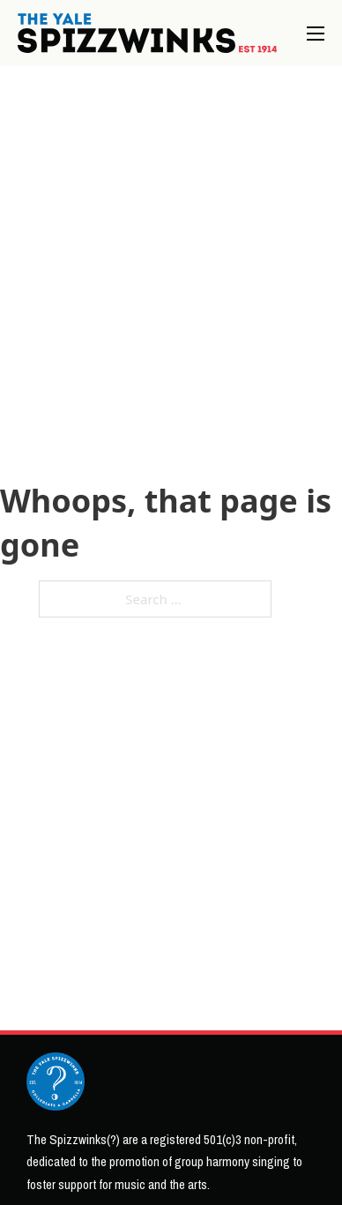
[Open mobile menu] (315, 33)
